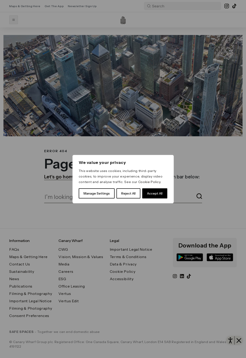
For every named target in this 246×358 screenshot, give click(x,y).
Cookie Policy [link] (149, 182)
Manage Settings (97, 193)
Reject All (128, 193)
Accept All (154, 193)
